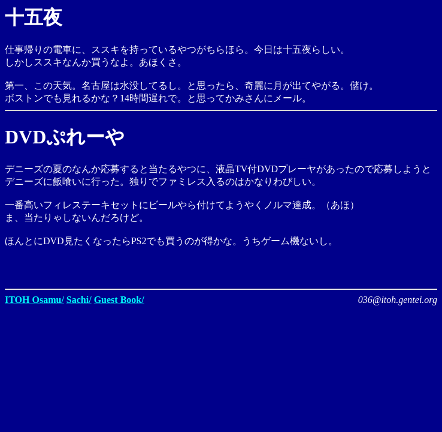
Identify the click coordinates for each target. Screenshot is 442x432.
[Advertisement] (297, 266)
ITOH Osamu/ (34, 300)
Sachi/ (79, 300)
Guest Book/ (119, 300)
